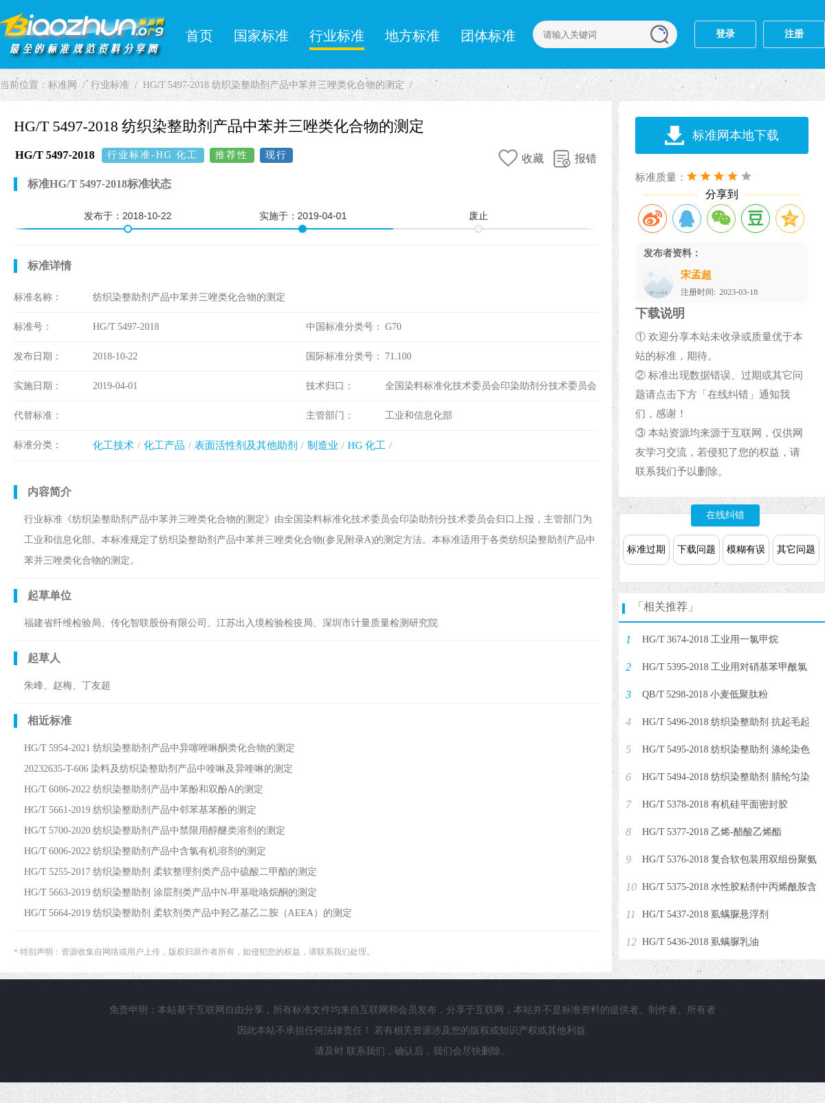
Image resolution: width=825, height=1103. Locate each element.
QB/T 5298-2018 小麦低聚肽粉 (705, 694)
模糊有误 (746, 549)
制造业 (322, 445)
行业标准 (336, 35)
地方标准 (412, 35)
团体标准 (488, 35)
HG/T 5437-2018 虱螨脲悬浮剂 (705, 914)
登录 (725, 34)
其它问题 (796, 549)
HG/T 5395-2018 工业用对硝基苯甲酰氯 (724, 667)
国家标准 (261, 35)
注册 (794, 34)
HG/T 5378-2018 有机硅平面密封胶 (715, 804)
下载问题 (696, 549)
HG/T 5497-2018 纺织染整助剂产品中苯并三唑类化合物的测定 (273, 85)
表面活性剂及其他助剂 (246, 445)
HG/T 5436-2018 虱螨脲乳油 (700, 942)
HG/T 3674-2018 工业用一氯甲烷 (710, 639)
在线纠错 (725, 515)
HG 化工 (367, 445)
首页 (199, 35)
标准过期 (646, 549)
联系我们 (365, 1051)
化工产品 (164, 445)
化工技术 (113, 445)
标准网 (82, 34)
